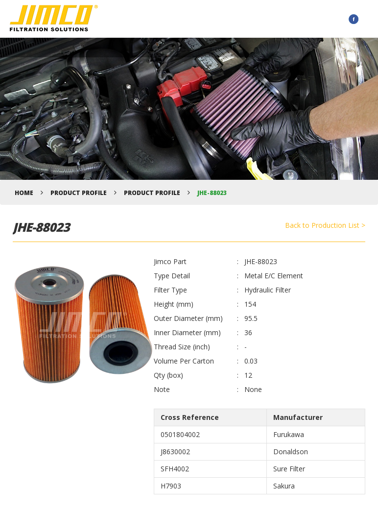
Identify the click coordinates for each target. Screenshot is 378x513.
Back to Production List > (325, 225)
